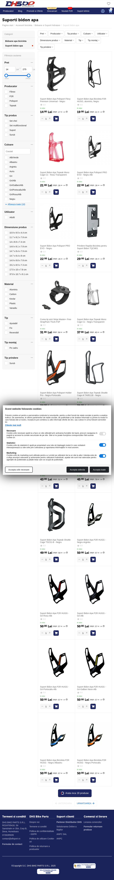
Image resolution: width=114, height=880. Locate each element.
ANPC (59, 838)
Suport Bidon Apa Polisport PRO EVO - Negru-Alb (92, 173)
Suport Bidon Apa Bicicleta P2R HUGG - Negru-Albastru (54, 761)
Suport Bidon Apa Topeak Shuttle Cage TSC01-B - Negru (55, 541)
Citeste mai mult (13, 425)
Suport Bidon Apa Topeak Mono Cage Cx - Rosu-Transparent (54, 173)
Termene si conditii (38, 826)
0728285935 (8, 835)
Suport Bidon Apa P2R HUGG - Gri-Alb (91, 614)
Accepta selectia (77, 469)
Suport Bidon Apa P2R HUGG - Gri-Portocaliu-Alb (54, 688)
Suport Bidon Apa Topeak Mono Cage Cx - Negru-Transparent (91, 320)
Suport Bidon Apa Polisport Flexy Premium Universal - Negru (55, 100)
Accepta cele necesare (18, 469)
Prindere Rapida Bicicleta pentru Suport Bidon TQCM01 (92, 247)
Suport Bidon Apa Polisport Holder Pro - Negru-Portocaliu (56, 394)
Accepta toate (99, 469)
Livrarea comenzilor (93, 822)
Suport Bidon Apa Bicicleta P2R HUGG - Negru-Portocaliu (91, 761)
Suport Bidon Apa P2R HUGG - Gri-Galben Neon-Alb (91, 688)
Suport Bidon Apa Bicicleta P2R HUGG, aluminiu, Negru (91, 100)
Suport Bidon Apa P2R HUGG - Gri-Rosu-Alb (54, 614)
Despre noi (34, 822)
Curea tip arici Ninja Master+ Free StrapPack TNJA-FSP (55, 320)
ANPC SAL (62, 834)
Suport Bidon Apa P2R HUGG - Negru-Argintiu (91, 541)
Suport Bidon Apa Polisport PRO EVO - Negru (55, 247)
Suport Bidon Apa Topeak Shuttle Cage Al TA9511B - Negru (92, 394)
